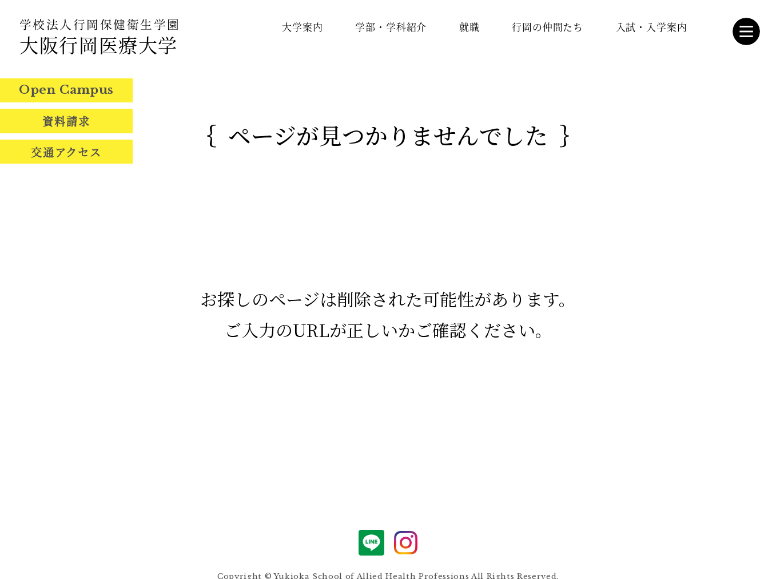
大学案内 (302, 26)
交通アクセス (66, 152)
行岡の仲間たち (547, 26)
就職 (469, 26)
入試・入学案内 (651, 26)
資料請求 (66, 121)
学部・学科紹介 (391, 26)
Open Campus (66, 89)
